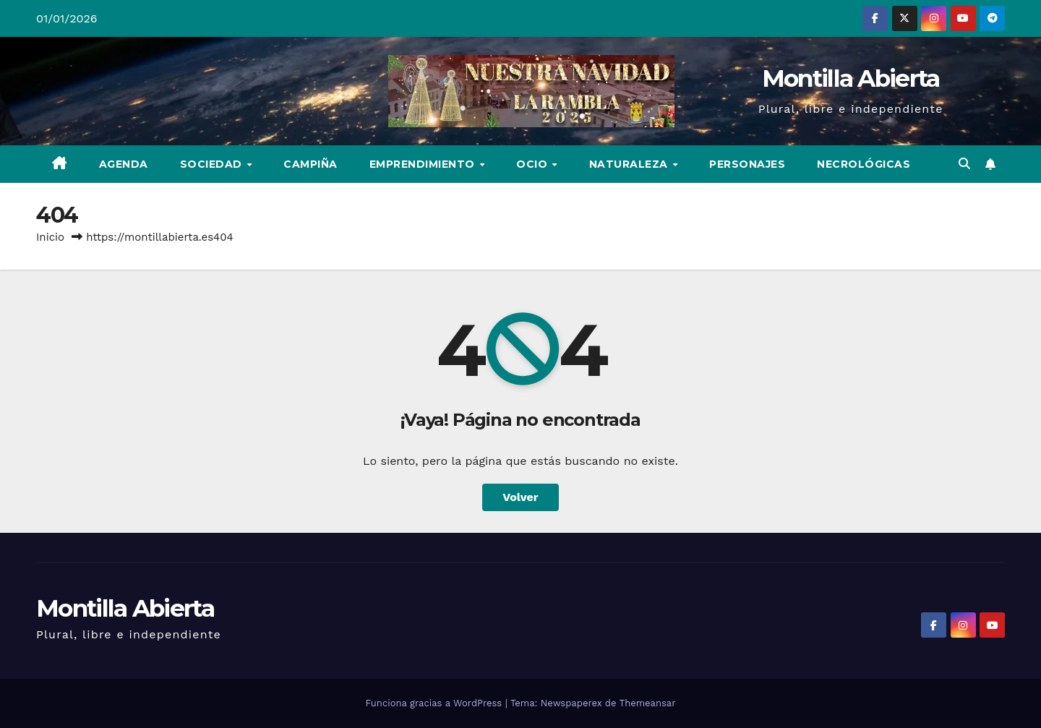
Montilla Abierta (851, 78)
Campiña (310, 164)
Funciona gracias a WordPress (435, 703)
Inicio (50, 237)
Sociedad (213, 164)
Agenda (123, 164)
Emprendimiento (424, 164)
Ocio (533, 164)
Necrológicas (863, 164)
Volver (520, 497)
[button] (964, 164)
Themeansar (648, 703)
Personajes (747, 164)
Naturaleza (630, 164)
